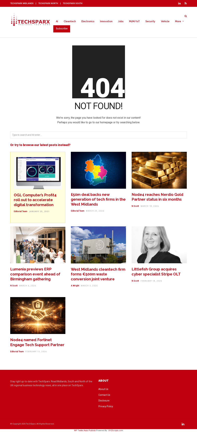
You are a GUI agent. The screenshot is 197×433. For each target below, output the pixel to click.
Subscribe (62, 28)
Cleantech (70, 21)
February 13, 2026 (36, 352)
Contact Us (104, 395)
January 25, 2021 (39, 212)
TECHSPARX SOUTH (72, 3)
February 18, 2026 (151, 282)
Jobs (120, 21)
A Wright (75, 286)
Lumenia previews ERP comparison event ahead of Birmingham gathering (35, 275)
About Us (103, 390)
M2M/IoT (134, 21)
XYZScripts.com (115, 431)
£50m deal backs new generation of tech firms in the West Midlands (98, 200)
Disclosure (103, 401)
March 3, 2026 (89, 287)
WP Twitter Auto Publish (85, 431)
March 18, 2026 (150, 207)
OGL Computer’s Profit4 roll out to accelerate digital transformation (35, 201)
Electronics (87, 21)
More (178, 21)
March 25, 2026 (95, 212)
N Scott (135, 207)
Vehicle (165, 21)
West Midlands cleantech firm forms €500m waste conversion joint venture (98, 275)
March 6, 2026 (27, 287)
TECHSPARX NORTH (48, 3)
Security (150, 21)
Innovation (106, 21)
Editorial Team (20, 212)
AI (57, 21)
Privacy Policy (105, 407)
